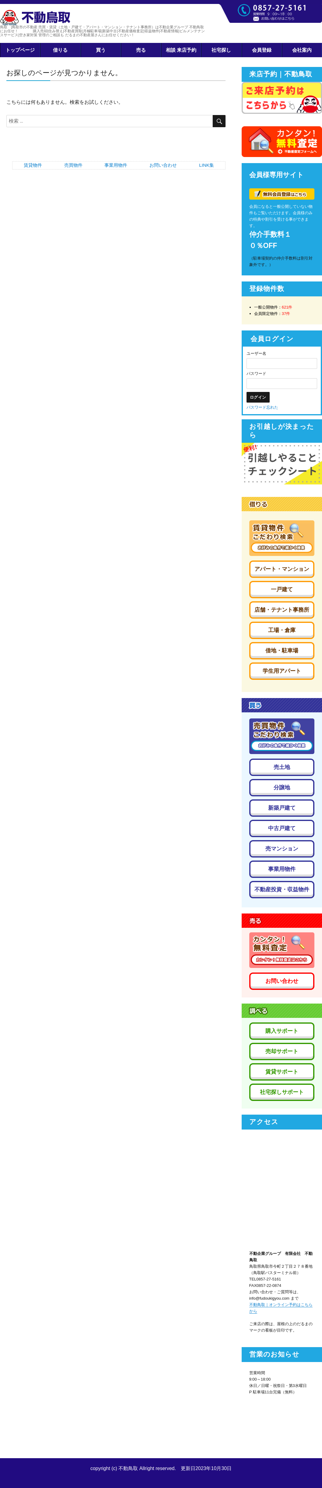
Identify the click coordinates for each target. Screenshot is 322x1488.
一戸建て (282, 589)
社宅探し (221, 50)
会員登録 (261, 50)
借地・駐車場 (281, 651)
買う (101, 50)
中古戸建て (282, 828)
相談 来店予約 (181, 50)
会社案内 (302, 50)
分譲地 (282, 787)
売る (141, 50)
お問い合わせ (163, 165)
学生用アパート (282, 671)
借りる (60, 50)
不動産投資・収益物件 (281, 889)
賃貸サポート (281, 1072)
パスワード (256, 373)
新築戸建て (282, 808)
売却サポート (281, 1051)
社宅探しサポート (282, 1092)
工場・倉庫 (282, 630)
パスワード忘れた (262, 407)
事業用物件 (115, 165)
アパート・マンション (281, 569)
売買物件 (73, 165)
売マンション (281, 849)
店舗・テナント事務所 (281, 610)
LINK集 (206, 165)
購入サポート (281, 1031)
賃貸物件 (33, 165)
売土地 (282, 767)
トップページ (20, 50)
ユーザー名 (256, 353)
